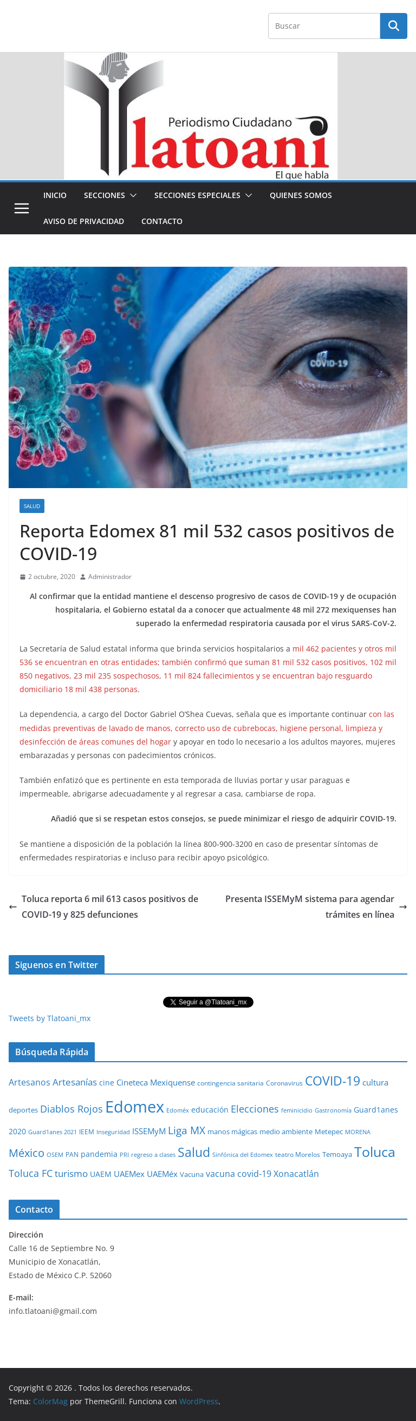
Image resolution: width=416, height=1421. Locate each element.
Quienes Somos (301, 195)
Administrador (110, 576)
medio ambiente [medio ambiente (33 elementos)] (286, 1131)
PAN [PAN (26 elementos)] (72, 1154)
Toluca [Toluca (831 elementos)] (374, 1151)
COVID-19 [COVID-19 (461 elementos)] (332, 1081)
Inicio (55, 195)
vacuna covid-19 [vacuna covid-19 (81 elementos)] (238, 1174)
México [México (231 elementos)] (26, 1152)
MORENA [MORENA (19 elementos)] (357, 1132)
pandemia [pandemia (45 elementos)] (99, 1154)
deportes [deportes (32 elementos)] (23, 1110)
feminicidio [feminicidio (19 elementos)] (297, 1110)
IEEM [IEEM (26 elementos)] (86, 1131)
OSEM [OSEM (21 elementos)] (55, 1154)
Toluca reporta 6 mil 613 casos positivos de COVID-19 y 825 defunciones (103, 906)
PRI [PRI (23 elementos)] (124, 1154)
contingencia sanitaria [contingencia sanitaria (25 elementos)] (230, 1083)
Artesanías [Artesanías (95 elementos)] (75, 1082)
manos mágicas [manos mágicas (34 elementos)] (232, 1131)
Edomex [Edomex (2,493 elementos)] (134, 1106)
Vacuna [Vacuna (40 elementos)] (192, 1174)
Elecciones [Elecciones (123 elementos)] (255, 1108)
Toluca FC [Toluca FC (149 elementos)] (31, 1173)
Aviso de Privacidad (83, 221)
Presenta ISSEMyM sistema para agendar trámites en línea (316, 906)
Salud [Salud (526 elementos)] (194, 1152)
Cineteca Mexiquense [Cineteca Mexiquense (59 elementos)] (155, 1082)
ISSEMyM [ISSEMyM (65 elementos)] (149, 1131)
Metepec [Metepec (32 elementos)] (329, 1131)
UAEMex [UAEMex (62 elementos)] (129, 1173)
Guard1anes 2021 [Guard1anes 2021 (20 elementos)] (52, 1132)
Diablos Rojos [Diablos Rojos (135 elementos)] (71, 1108)
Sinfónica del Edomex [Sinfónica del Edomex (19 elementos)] (242, 1155)
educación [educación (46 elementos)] (210, 1109)
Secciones (104, 195)
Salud (32, 506)
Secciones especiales (197, 195)
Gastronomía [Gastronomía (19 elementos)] (333, 1110)
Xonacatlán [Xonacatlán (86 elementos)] (296, 1174)
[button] (131, 195)
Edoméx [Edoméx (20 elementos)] (177, 1110)
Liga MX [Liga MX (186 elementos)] (186, 1130)
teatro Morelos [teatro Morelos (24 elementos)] (297, 1154)
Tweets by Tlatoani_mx (49, 1018)
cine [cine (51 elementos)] (106, 1082)
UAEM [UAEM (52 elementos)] (101, 1174)
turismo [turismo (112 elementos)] (71, 1173)
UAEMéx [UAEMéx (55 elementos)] (162, 1173)
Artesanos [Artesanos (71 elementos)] (29, 1082)
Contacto (162, 221)
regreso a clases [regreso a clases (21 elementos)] (153, 1154)
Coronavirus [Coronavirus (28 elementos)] (284, 1083)
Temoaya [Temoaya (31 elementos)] (337, 1154)
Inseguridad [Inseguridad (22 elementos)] (113, 1132)
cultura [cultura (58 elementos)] (375, 1082)
